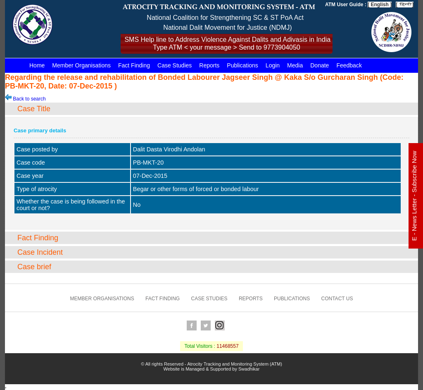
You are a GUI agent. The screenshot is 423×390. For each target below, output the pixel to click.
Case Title (33, 109)
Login (273, 65)
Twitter (206, 325)
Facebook (192, 325)
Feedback (348, 65)
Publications (242, 65)
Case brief (34, 267)
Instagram (220, 325)
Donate (319, 65)
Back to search (25, 99)
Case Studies (174, 65)
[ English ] (380, 4)
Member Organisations (81, 65)
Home (37, 65)
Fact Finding (134, 65)
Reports (209, 65)
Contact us (337, 298)
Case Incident (40, 252)
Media (295, 65)
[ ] (404, 4)
